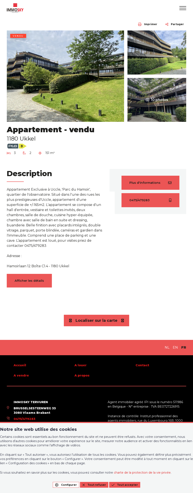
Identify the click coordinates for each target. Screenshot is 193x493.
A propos (82, 375)
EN (175, 347)
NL (167, 347)
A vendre (21, 375)
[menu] (182, 8)
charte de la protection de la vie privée (142, 472)
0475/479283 (24, 419)
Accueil (20, 365)
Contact (142, 365)
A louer (80, 365)
